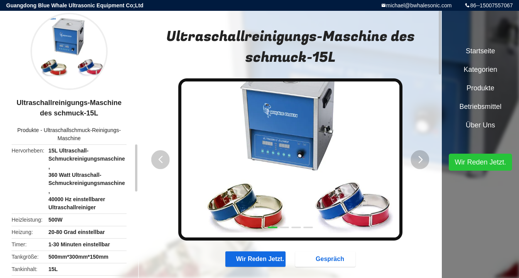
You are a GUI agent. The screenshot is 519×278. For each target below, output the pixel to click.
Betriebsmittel (480, 106)
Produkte (28, 130)
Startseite (480, 51)
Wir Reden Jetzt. (254, 259)
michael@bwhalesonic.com (419, 5)
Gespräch (327, 259)
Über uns (480, 125)
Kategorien (480, 69)
